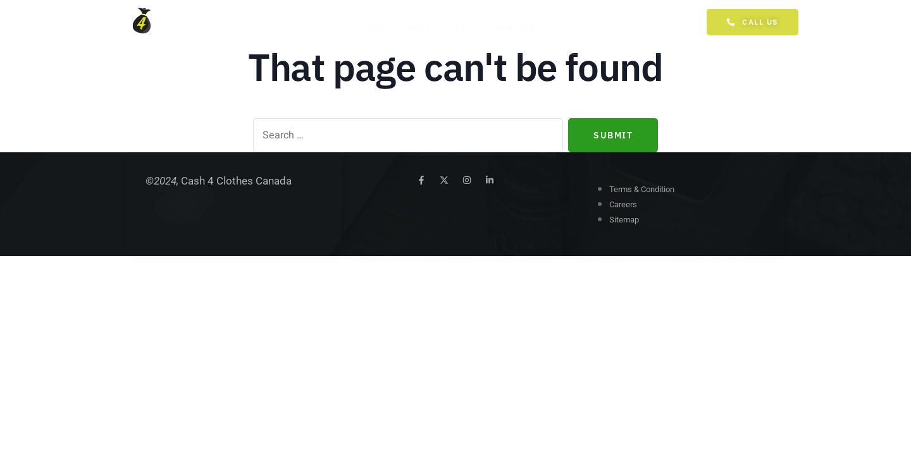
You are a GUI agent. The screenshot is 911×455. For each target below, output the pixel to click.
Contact (512, 27)
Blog (418, 27)
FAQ (460, 27)
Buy (374, 27)
